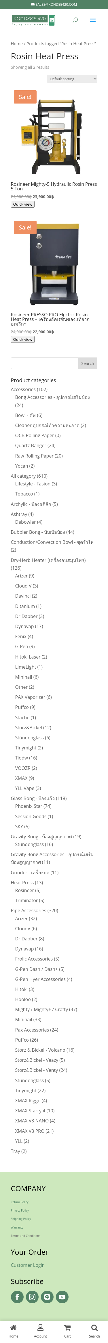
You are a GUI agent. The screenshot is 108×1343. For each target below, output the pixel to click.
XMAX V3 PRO (30, 1131)
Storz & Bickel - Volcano (40, 1050)
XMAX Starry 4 (30, 1110)
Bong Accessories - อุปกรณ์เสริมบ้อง (52, 397)
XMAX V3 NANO (32, 1121)
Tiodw (21, 758)
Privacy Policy (20, 1210)
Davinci (23, 596)
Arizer (21, 576)
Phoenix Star (28, 806)
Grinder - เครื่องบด (30, 872)
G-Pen (21, 646)
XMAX (21, 778)
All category (23, 476)
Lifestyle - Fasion (33, 484)
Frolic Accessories (34, 959)
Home (17, 43)
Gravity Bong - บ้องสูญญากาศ (41, 836)
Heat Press (22, 882)
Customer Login (28, 1265)
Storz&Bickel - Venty (36, 1070)
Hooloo (23, 999)
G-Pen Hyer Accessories (40, 979)
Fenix (20, 636)
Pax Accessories (32, 1030)
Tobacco (24, 494)
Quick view (23, 204)
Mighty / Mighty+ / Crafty (41, 1009)
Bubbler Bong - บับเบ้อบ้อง (38, 532)
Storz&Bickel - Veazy (36, 1060)
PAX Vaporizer (30, 697)
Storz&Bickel (28, 727)
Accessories (23, 389)
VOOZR (23, 768)
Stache (22, 717)
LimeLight (25, 667)
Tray (15, 1151)
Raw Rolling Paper (34, 456)
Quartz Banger (30, 445)
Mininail (23, 677)
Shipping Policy (21, 1219)
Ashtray (19, 514)
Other (21, 687)
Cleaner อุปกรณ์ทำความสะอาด (47, 425)
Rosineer (24, 890)
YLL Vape (25, 788)
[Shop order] (72, 79)
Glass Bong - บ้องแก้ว (33, 798)
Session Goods (31, 816)
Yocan (21, 466)
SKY (19, 826)
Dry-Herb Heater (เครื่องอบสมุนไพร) (48, 560)
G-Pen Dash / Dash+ (36, 969)
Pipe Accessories (28, 910)
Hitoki (21, 989)
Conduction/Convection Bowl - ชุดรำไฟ (52, 542)
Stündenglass (29, 737)
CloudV (23, 928)
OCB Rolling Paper (34, 435)
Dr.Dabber (26, 616)
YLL (19, 1141)
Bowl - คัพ (25, 415)
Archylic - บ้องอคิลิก (31, 504)
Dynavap (24, 626)
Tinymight (26, 748)
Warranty (17, 1227)
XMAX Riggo (28, 1100)
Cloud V (23, 586)
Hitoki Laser (28, 657)
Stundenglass (29, 844)
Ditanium (25, 606)
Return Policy (20, 1202)
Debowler (25, 522)
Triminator (26, 900)
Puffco (22, 707)
